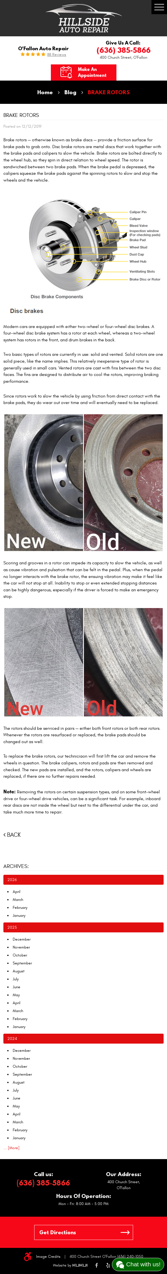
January (19, 915)
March (18, 899)
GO (125, 1232)
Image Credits (48, 1256)
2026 (12, 879)
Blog (70, 92)
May (16, 995)
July (16, 979)
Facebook (96, 1265)
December (22, 939)
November (21, 947)
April (16, 891)
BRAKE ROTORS (109, 92)
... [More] (11, 1147)
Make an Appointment (92, 72)
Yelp (108, 1265)
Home (45, 92)
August (19, 971)
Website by (70, 1265)
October (20, 955)
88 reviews (56, 55)
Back (14, 834)
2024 (12, 1038)
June (16, 987)
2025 (12, 927)
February (20, 907)
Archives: (16, 866)
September (22, 963)
